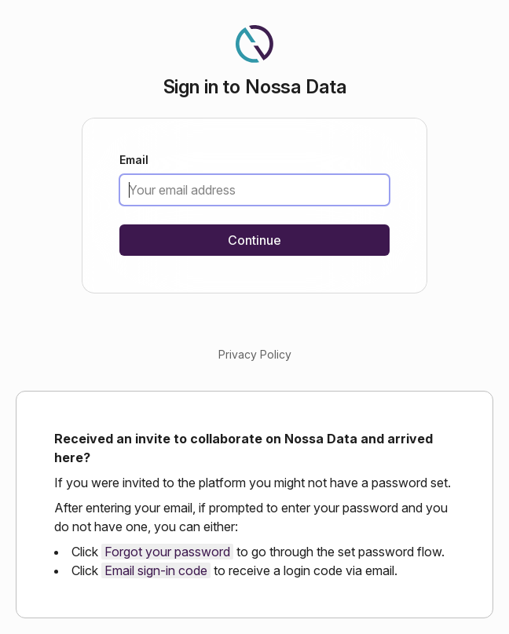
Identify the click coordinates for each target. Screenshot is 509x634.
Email (133, 160)
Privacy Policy (254, 354)
